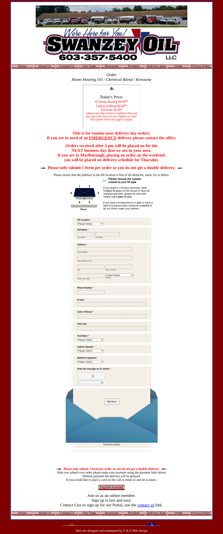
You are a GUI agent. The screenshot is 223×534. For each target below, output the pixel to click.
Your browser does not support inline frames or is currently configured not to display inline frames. (111, 106)
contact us (145, 505)
